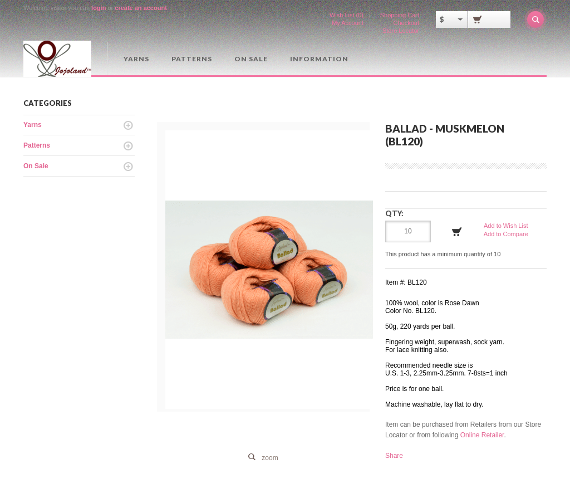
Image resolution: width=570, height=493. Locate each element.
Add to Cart (457, 231)
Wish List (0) (346, 15)
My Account (347, 22)
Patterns (191, 59)
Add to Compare (506, 234)
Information (319, 59)
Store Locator (400, 30)
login (98, 7)
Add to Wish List (506, 225)
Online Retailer (482, 435)
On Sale (251, 59)
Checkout (406, 22)
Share (394, 456)
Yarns (136, 59)
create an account (141, 7)
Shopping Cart (399, 15)
